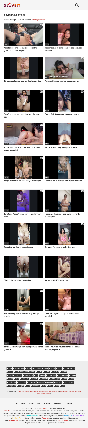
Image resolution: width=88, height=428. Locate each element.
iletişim (68, 403)
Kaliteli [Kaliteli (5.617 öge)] (64, 372)
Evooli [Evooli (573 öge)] (32, 372)
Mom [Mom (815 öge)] (43, 375)
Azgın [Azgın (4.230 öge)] (53, 368)
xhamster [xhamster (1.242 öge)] (36, 386)
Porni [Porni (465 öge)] (17, 379)
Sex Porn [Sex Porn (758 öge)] (49, 382)
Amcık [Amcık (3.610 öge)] (29, 368)
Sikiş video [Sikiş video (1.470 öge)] (12, 386)
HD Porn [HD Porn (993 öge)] (56, 372)
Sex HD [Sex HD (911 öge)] (41, 382)
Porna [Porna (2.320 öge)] (11, 379)
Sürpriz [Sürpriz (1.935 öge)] (21, 386)
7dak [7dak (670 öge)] (10, 368)
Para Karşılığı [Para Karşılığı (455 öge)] (63, 375)
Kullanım (58, 403)
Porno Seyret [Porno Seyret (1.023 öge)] (55, 379)
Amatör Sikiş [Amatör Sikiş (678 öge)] (19, 368)
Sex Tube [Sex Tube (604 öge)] (59, 382)
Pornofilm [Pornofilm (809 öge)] (44, 379)
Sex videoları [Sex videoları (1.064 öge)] (69, 382)
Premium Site (64, 391)
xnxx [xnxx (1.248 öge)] (44, 386)
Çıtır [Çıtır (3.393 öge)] (63, 386)
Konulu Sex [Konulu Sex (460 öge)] (29, 375)
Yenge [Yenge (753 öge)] (51, 386)
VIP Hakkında (34, 403)
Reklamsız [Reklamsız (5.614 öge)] (12, 382)
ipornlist (71, 391)
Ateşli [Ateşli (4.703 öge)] (45, 368)
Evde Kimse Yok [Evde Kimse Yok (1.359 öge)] (22, 372)
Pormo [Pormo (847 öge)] (73, 375)
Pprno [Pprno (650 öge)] (72, 379)
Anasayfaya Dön (38, 20)
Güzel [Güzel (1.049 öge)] (40, 372)
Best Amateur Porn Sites (41, 391)
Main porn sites (45, 393)
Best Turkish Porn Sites (26, 391)
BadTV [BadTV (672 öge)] (60, 368)
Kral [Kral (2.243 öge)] (37, 375)
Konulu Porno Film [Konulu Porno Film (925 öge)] (15, 375)
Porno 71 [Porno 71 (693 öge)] (25, 379)
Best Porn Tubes (54, 391)
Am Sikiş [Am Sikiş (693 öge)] (37, 368)
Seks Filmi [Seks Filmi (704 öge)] (22, 382)
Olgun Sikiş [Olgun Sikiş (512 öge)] (52, 375)
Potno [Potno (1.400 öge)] (65, 379)
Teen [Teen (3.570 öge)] (28, 386)
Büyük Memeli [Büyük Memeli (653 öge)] (70, 368)
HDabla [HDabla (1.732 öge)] (47, 372)
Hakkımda (20, 403)
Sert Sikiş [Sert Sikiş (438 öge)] (32, 382)
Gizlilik (47, 403)
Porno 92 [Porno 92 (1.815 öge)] (35, 379)
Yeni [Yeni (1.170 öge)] (57, 386)
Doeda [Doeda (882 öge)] (11, 372)
